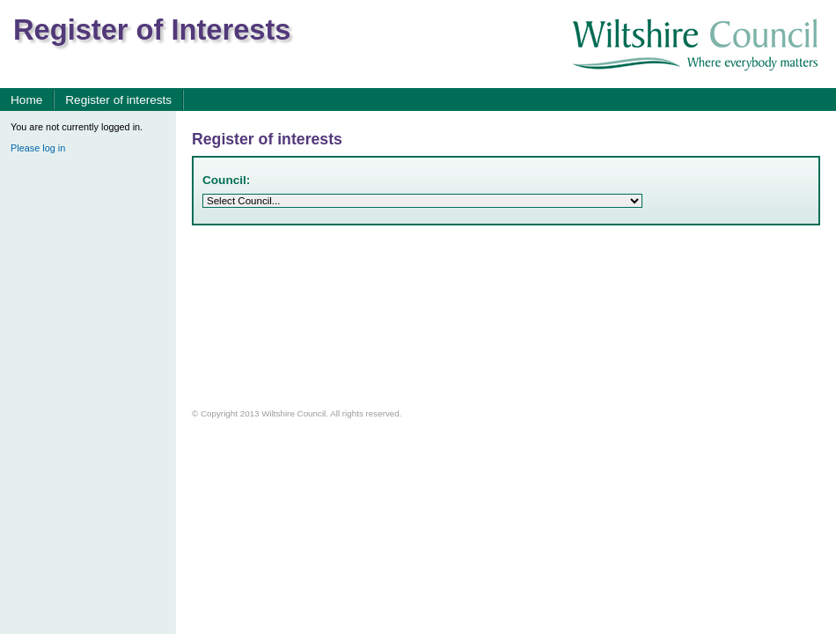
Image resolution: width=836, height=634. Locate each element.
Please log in (38, 148)
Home (26, 100)
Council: (226, 180)
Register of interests (118, 100)
